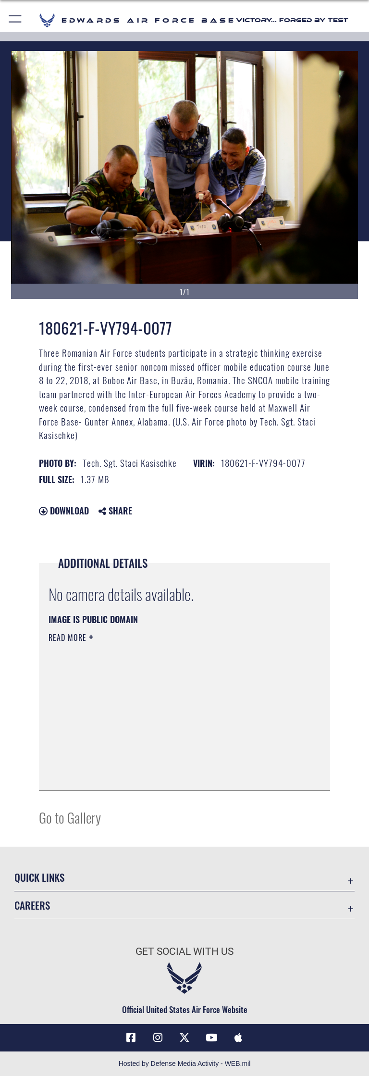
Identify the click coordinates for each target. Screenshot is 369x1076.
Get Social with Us (184, 951)
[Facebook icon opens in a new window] (130, 1037)
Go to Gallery (70, 817)
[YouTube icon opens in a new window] (211, 1037)
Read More (69, 637)
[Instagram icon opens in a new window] (157, 1037)
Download (64, 510)
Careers (32, 905)
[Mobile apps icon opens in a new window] (238, 1037)
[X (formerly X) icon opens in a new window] (184, 1037)
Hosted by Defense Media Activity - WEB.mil (185, 1063)
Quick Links (39, 877)
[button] (15, 20)
